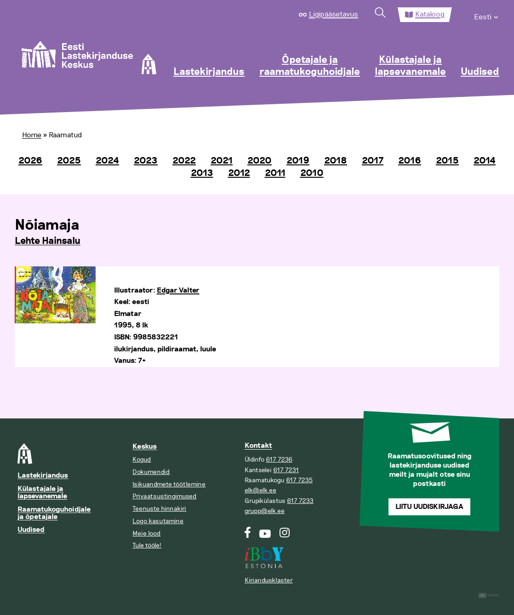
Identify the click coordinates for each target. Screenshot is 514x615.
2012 (239, 173)
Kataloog (430, 14)
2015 (447, 161)
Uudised (480, 72)
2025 (69, 161)
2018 (335, 161)
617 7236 (279, 459)
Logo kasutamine (157, 521)
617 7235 (299, 480)
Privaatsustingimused (164, 496)
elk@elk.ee (260, 490)
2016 (409, 161)
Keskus (144, 446)
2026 (30, 161)
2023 (146, 161)
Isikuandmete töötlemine (169, 484)
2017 (372, 161)
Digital (489, 595)
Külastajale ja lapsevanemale (410, 66)
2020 (259, 161)
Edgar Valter (178, 290)
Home (31, 135)
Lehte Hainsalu (47, 241)
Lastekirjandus (209, 72)
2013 (202, 173)
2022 (184, 161)
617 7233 (300, 501)
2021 (222, 161)
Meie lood (146, 533)
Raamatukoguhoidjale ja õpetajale (54, 513)
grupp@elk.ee (265, 511)
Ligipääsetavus (333, 14)
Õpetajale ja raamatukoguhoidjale (309, 66)
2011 (275, 173)
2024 (107, 161)
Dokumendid (151, 472)
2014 (485, 161)
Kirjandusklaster (269, 580)
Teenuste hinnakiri (159, 509)
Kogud (141, 459)
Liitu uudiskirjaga (429, 507)
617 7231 (286, 470)
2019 (297, 161)
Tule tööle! (146, 545)
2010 (312, 173)
